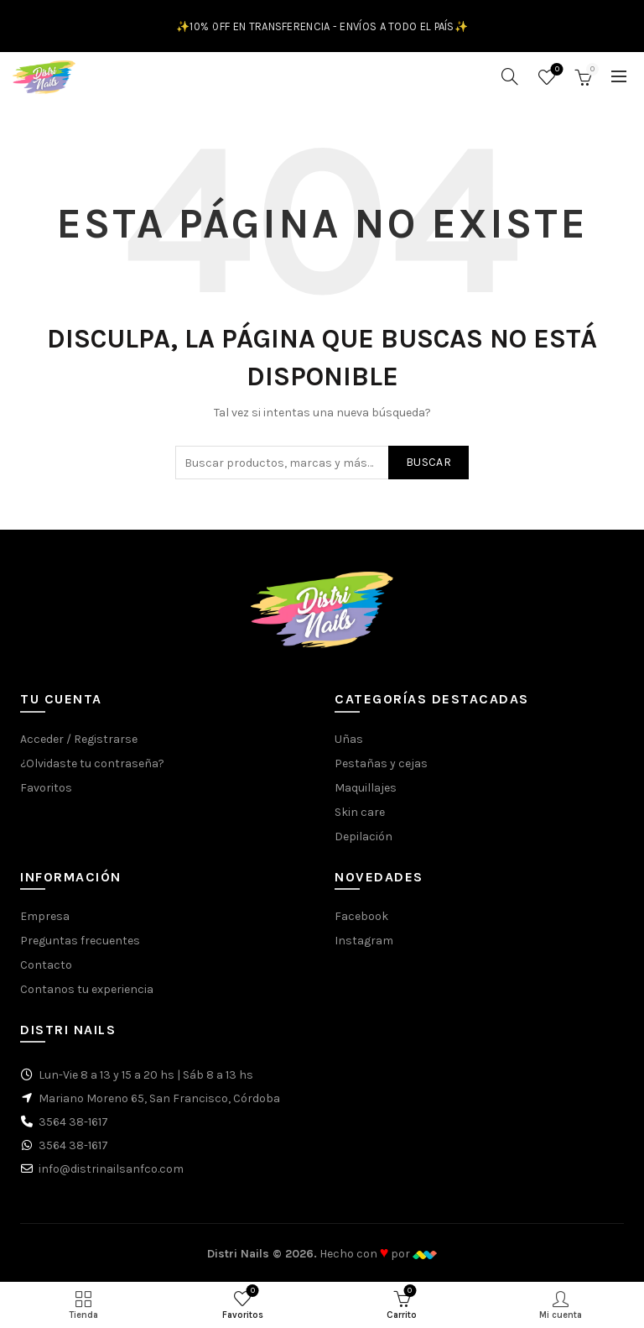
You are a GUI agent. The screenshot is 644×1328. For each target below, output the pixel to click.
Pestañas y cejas (381, 763)
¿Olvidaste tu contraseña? (92, 763)
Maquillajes (366, 788)
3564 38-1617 (73, 1122)
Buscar (428, 462)
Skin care (360, 812)
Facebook (361, 916)
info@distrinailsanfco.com (111, 1169)
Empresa (45, 916)
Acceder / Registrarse (79, 739)
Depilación (363, 836)
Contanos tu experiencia (86, 989)
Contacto (46, 965)
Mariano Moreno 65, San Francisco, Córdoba (159, 1098)
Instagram (364, 940)
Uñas (349, 739)
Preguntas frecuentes (80, 940)
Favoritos (555, 70)
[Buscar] (509, 76)
